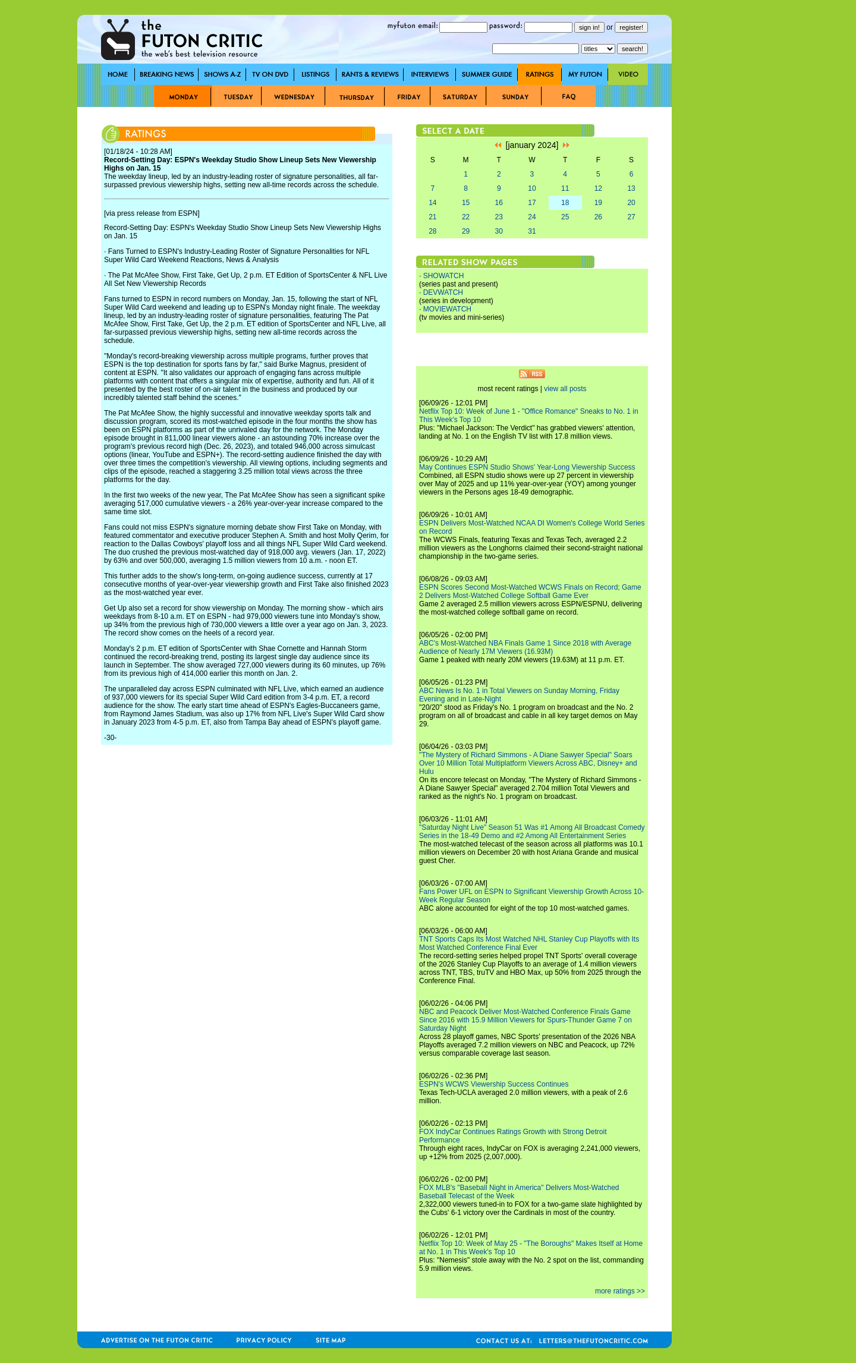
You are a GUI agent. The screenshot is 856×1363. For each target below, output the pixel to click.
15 (466, 203)
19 (598, 203)
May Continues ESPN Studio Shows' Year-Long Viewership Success (527, 467)
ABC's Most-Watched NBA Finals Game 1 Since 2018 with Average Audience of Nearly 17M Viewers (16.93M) (525, 647)
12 (598, 188)
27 (631, 217)
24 (532, 217)
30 (499, 231)
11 (565, 188)
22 (466, 217)
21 (432, 217)
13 (631, 188)
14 (432, 203)
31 (532, 231)
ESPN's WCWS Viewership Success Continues (494, 1084)
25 (565, 217)
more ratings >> (620, 1291)
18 (565, 203)
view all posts (565, 389)
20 (631, 203)
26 (598, 217)
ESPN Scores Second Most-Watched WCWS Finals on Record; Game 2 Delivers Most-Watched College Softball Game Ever (530, 591)
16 (499, 203)
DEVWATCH (443, 292)
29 (466, 231)
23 (499, 217)
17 (532, 203)
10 (532, 188)
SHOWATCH (443, 276)
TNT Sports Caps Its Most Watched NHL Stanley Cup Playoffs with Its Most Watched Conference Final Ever (529, 943)
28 (432, 231)
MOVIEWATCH (447, 309)
